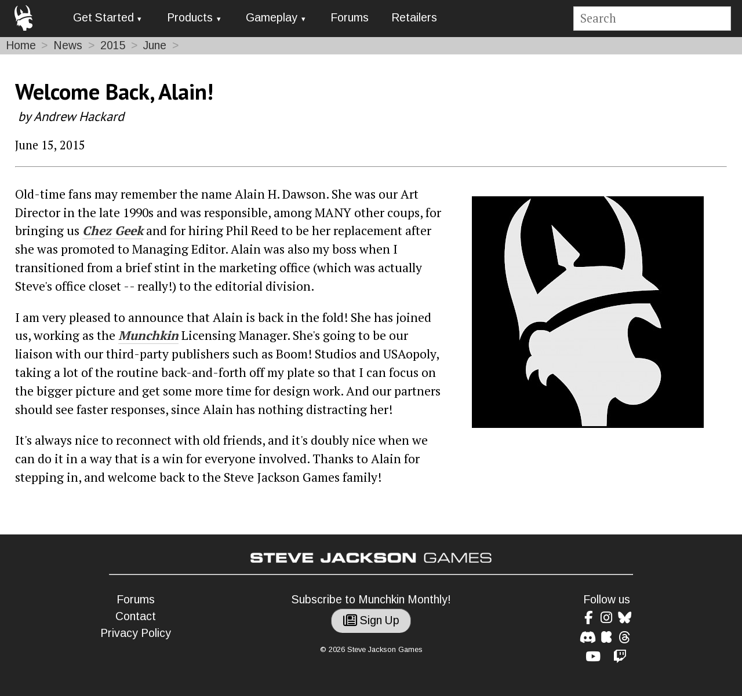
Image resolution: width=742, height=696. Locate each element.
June (154, 45)
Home (21, 45)
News (67, 45)
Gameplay (271, 18)
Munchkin (148, 335)
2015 (113, 45)
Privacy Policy (135, 633)
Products (190, 18)
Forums (349, 18)
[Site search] (651, 18)
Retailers (414, 18)
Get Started (103, 18)
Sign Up (371, 620)
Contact (135, 616)
